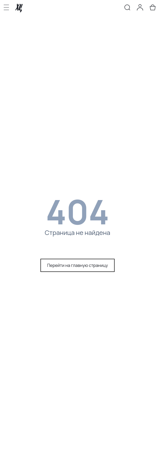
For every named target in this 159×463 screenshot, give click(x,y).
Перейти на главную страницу (77, 265)
